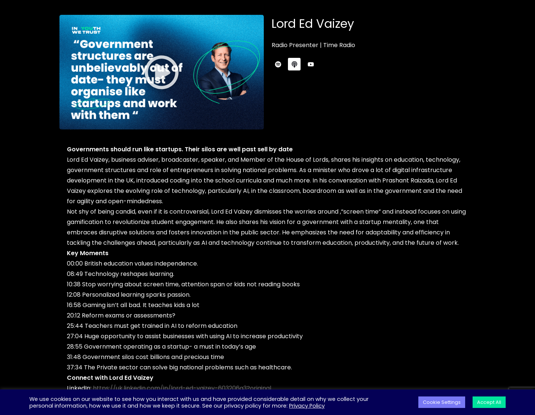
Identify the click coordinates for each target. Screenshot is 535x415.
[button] (161, 72)
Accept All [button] (489, 402)
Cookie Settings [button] (442, 402)
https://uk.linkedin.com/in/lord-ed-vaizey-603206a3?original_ (184, 388)
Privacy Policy (307, 405)
